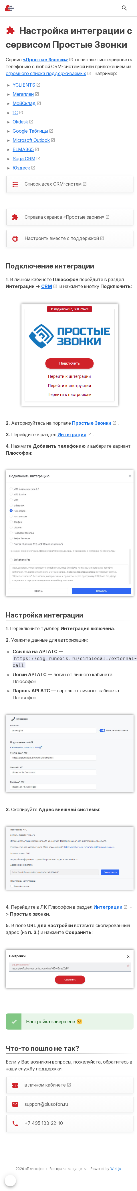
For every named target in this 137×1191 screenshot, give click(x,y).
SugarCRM (24, 158)
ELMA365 (23, 149)
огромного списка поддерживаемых (46, 73)
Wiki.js (115, 1169)
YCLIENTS (24, 85)
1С (15, 112)
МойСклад (24, 103)
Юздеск (21, 168)
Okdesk (20, 122)
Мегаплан (23, 94)
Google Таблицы (30, 131)
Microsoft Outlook (31, 140)
